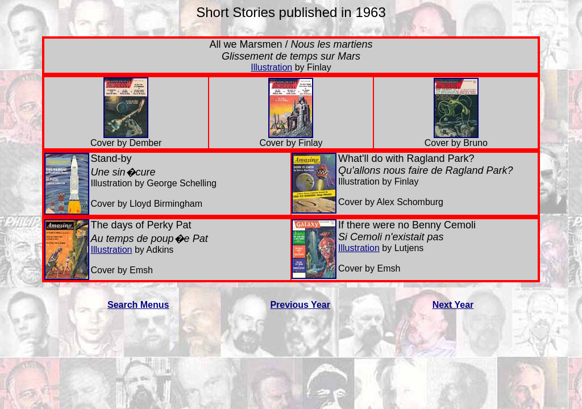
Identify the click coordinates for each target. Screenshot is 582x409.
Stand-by (111, 158)
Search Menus (138, 305)
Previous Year (300, 305)
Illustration (271, 67)
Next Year (453, 305)
